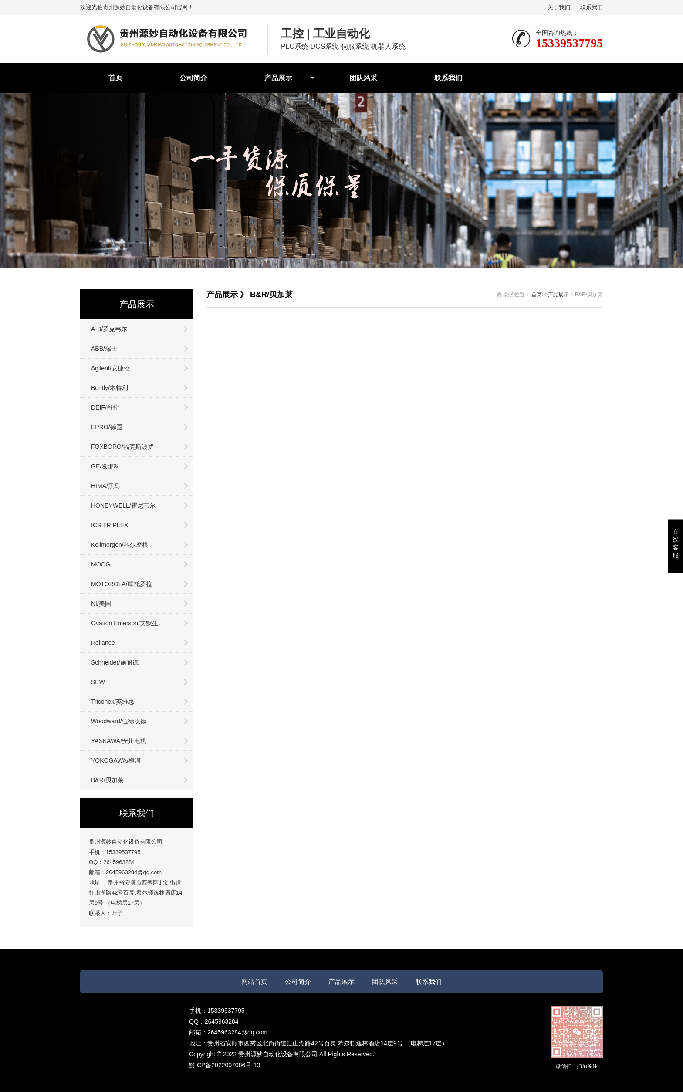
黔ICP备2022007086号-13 (224, 1064)
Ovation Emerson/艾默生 (124, 623)
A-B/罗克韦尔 (109, 329)
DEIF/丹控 (105, 407)
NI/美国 (101, 603)
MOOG (100, 564)
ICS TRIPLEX (109, 525)
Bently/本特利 (109, 387)
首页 (115, 77)
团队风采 (363, 77)
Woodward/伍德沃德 (118, 721)
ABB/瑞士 (104, 348)
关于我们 (559, 7)
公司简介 (193, 77)
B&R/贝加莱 (107, 780)
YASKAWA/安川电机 (118, 740)
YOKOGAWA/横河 (116, 760)
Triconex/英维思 (112, 701)
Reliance (103, 642)
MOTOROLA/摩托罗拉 (121, 583)
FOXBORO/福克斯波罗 (122, 446)
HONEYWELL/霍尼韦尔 (123, 505)
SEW (98, 681)
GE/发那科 (105, 466)
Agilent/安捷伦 (110, 368)
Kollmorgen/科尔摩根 (119, 544)
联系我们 (591, 7)
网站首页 (254, 981)
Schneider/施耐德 (115, 662)
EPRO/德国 (106, 427)
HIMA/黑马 (105, 485)
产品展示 (278, 77)
